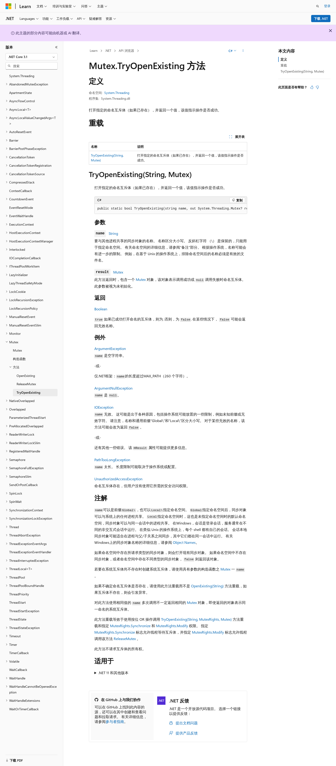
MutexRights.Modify (172, 625)
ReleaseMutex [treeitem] (26, 384)
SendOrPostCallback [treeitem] (23, 485)
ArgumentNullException (113, 388)
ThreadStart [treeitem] (17, 602)
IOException (103, 407)
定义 (284, 59)
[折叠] (56, 47)
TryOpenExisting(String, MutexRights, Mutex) (196, 619)
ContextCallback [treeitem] (20, 191)
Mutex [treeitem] (17, 350)
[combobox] (32, 57)
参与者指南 (115, 721)
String (113, 233)
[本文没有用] (317, 87)
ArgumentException (110, 348)
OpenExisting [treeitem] (26, 375)
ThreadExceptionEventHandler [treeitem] (30, 552)
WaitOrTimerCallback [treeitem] (24, 709)
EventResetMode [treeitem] (21, 207)
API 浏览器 (126, 50)
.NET (108, 50)
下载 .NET (321, 18)
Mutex (118, 272)
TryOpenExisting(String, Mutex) (302, 71)
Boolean (100, 308)
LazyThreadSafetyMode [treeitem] (25, 283)
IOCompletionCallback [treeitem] (25, 258)
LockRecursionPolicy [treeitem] (23, 308)
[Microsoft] (9, 6)
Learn (94, 50)
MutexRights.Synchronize (130, 625)
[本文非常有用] (312, 87)
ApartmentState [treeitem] (20, 92)
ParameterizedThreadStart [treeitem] (27, 417)
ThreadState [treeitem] (17, 619)
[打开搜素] (317, 6)
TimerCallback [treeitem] (19, 653)
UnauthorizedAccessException (118, 478)
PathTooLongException (112, 459)
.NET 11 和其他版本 (113, 672)
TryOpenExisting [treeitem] (28, 392)
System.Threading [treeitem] (21, 76)
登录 (327, 6)
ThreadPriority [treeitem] (19, 594)
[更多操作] (243, 51)
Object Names (184, 542)
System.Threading (116, 92)
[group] (170, 209)
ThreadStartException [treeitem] (24, 611)
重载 (284, 65)
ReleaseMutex (125, 638)
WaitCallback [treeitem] (18, 669)
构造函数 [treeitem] (19, 359)
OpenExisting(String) (207, 585)
